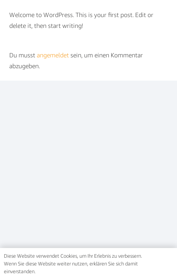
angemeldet (53, 55)
